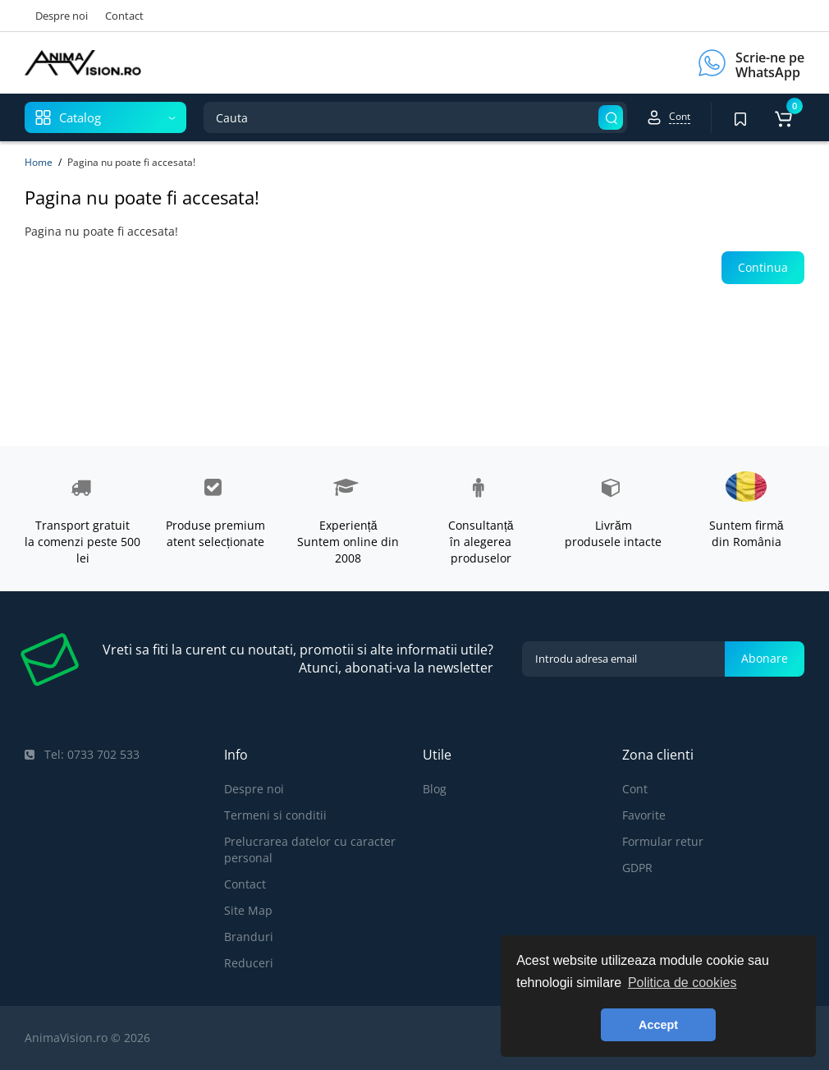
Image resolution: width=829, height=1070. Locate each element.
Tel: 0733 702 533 (82, 754)
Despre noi (61, 15)
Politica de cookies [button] (682, 983)
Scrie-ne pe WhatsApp (769, 64)
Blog (435, 789)
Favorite (644, 815)
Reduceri (248, 963)
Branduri (248, 936)
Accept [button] (658, 1024)
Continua (763, 267)
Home (39, 162)
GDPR (637, 867)
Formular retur (662, 841)
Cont (635, 789)
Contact (124, 15)
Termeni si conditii (275, 815)
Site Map (248, 910)
